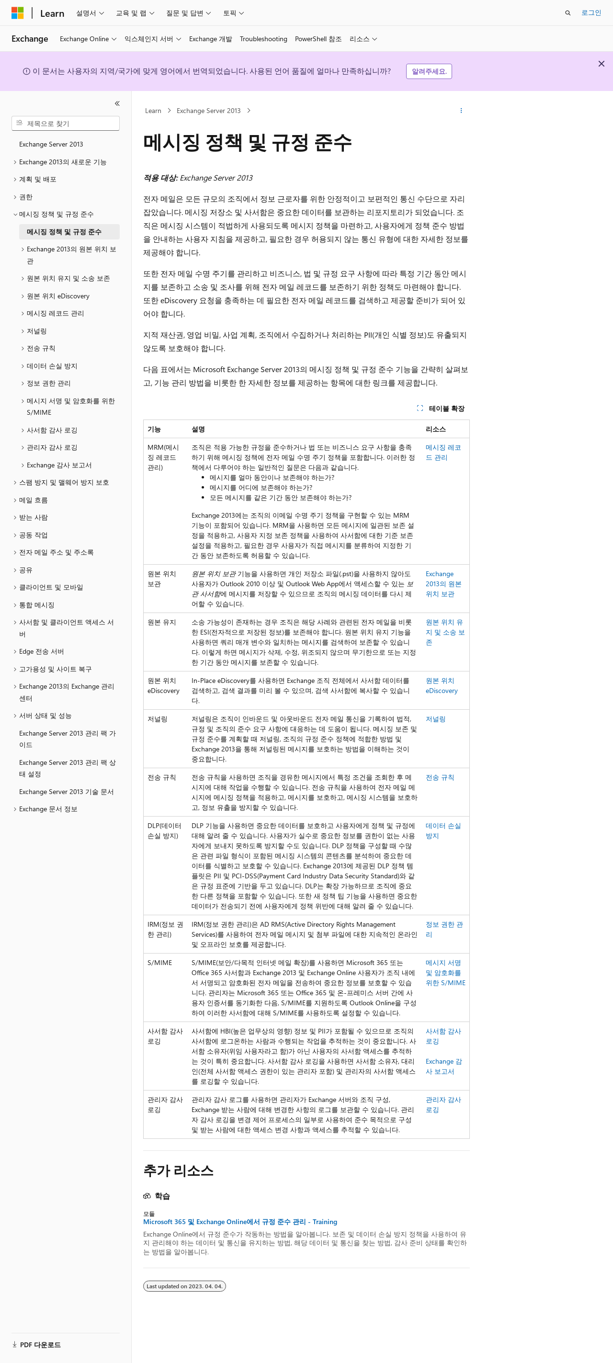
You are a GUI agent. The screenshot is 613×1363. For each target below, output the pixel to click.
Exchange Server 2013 (209, 110)
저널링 (436, 718)
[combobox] (65, 123)
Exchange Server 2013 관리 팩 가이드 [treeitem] (67, 739)
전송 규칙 (440, 777)
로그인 (591, 12)
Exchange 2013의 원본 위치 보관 (444, 583)
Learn (153, 110)
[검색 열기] (568, 13)
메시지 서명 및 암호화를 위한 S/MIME (445, 972)
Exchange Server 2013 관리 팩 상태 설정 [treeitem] (67, 768)
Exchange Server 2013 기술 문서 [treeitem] (66, 791)
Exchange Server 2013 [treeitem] (51, 143)
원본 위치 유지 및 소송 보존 (445, 632)
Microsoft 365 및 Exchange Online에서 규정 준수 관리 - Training (240, 1221)
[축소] (117, 103)
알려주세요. (429, 71)
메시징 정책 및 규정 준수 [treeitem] (64, 231)
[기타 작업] (461, 110)
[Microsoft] (17, 13)
